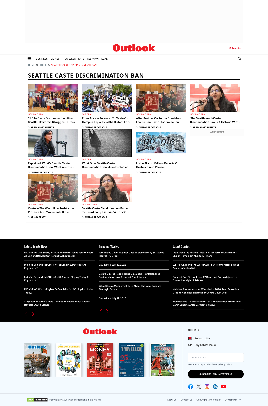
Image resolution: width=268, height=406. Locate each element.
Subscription (203, 338)
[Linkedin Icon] (215, 386)
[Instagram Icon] (207, 386)
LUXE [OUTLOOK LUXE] (104, 58)
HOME (31, 65)
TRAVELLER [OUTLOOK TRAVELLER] (69, 58)
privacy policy (225, 364)
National (87, 114)
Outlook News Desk (96, 127)
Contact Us (186, 399)
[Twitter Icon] (199, 386)
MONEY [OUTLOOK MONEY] (54, 58)
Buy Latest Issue (205, 345)
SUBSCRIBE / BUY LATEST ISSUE (215, 374)
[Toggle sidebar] (29, 58)
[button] (26, 314)
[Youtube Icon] (223, 386)
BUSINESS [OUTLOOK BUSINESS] (42, 58)
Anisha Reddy (38, 217)
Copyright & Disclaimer (208, 399)
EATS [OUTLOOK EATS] (81, 58)
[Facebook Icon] (190, 386)
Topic (43, 65)
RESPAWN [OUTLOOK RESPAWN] (93, 58)
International (36, 114)
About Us (171, 399)
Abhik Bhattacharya (42, 127)
